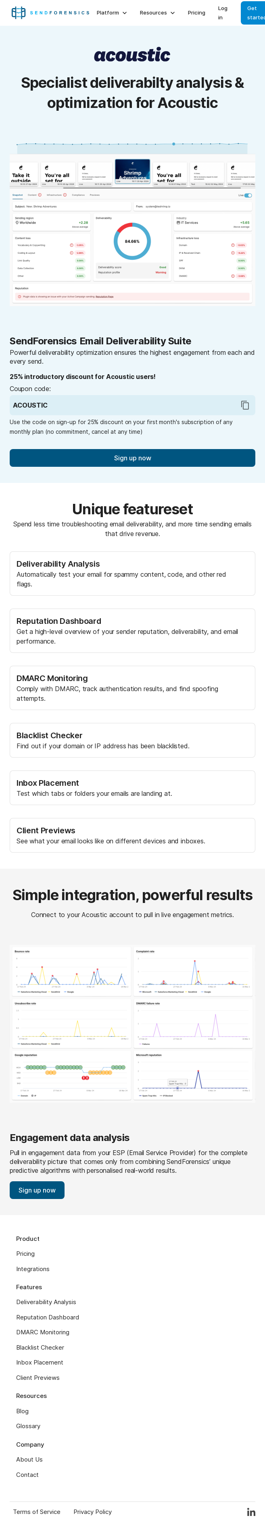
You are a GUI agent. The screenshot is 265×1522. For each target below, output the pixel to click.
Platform (113, 13)
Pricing (196, 12)
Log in (222, 13)
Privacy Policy (92, 1512)
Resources (158, 13)
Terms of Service (37, 1512)
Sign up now (132, 458)
